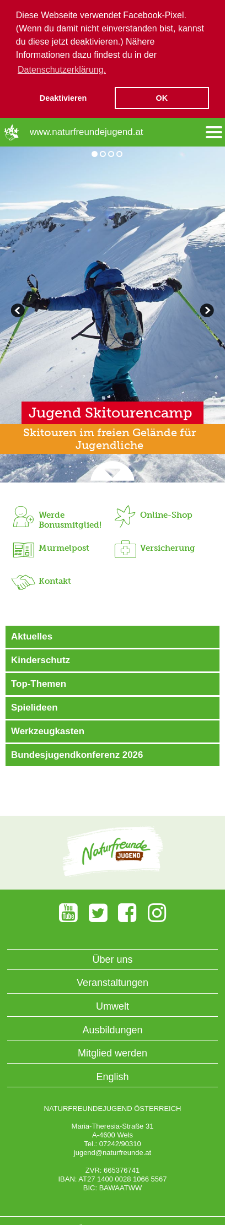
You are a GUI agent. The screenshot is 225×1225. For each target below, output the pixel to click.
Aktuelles (31, 636)
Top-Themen (38, 683)
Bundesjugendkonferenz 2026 (77, 754)
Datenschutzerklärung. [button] (62, 69)
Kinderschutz (40, 659)
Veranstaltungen (112, 982)
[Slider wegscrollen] (112, 471)
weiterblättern (19, 311)
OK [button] (162, 98)
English (112, 1076)
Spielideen (34, 707)
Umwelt (112, 1005)
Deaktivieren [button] (63, 98)
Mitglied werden (112, 1052)
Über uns (112, 958)
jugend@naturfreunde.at (112, 1152)
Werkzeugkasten (47, 730)
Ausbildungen (112, 1029)
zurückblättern (205, 311)
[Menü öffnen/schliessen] (214, 132)
